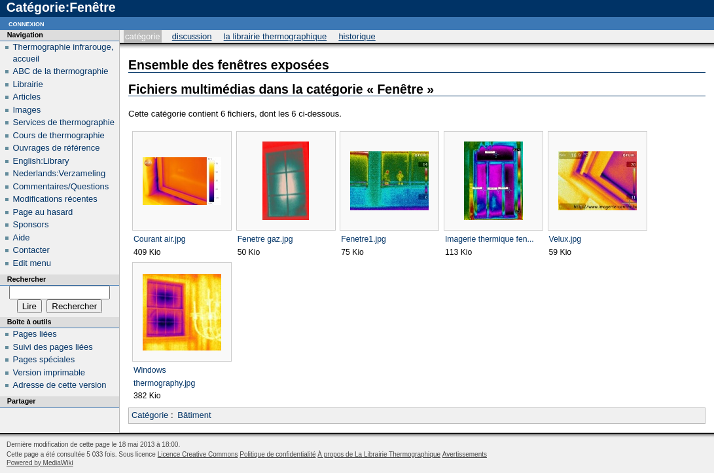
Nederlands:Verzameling (59, 173)
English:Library (41, 161)
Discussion (192, 36)
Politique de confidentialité (277, 454)
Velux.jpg (565, 239)
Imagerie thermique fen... (489, 239)
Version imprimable (49, 372)
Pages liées (35, 334)
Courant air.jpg (159, 239)
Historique (356, 36)
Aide (21, 237)
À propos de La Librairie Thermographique (378, 454)
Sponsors (31, 224)
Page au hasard (43, 212)
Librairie (28, 84)
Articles (27, 97)
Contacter (31, 250)
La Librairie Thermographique (275, 36)
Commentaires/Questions (61, 186)
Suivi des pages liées (53, 347)
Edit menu (32, 263)
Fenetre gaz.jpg (265, 239)
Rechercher (26, 279)
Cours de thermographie (59, 135)
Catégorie (142, 36)
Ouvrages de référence (56, 148)
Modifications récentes (55, 199)
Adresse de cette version (60, 385)
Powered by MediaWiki (40, 462)
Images (27, 110)
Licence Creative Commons (198, 454)
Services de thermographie (64, 122)
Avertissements (464, 454)
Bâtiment (194, 415)
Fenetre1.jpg (363, 239)
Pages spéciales (44, 359)
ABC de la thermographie (61, 71)
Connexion (27, 23)
